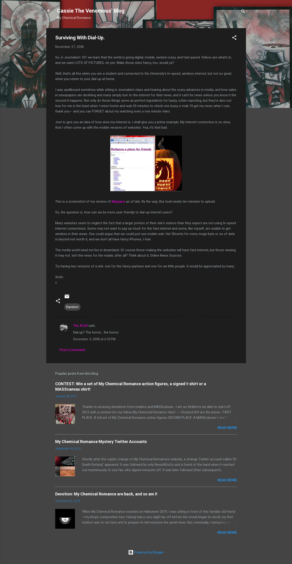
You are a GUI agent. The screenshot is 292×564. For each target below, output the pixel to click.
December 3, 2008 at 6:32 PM (94, 339)
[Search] (243, 12)
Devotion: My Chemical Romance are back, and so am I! (106, 494)
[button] (234, 38)
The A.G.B (80, 326)
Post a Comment (72, 350)
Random (72, 307)
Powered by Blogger (146, 552)
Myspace (118, 201)
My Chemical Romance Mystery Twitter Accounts (101, 441)
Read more (227, 428)
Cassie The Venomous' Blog (91, 11)
